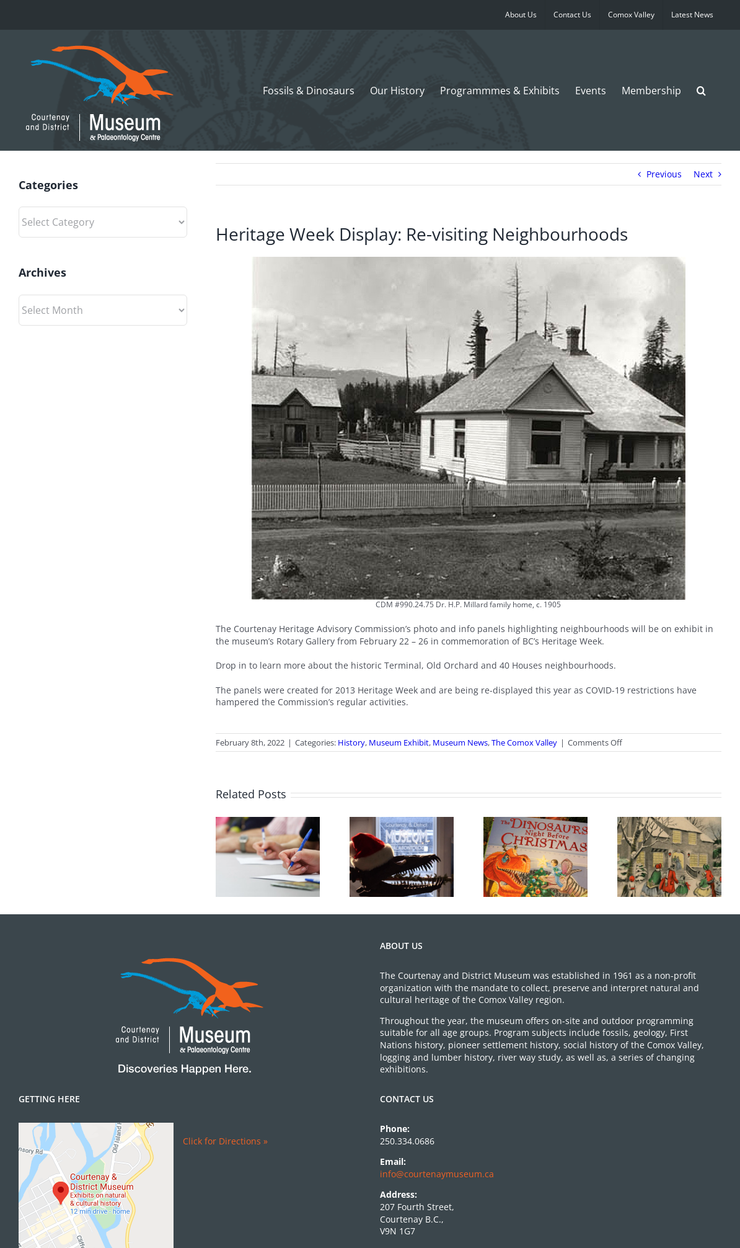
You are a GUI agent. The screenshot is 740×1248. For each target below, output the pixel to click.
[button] (701, 90)
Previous (664, 174)
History (351, 742)
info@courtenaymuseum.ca (437, 1174)
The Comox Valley (524, 742)
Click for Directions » (225, 1141)
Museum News (460, 742)
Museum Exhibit (399, 742)
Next (703, 174)
